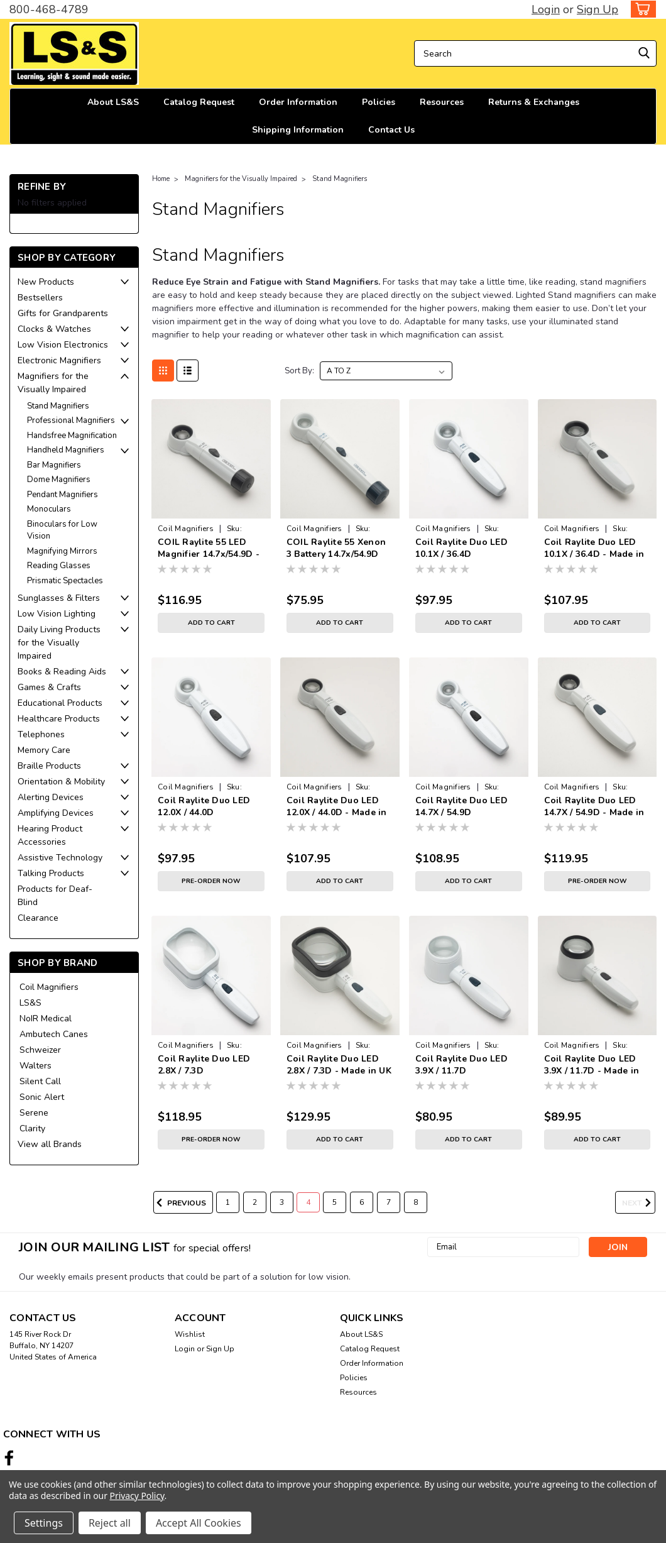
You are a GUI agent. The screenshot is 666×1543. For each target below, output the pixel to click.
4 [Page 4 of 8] (308, 1202)
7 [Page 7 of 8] (388, 1202)
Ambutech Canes (53, 1034)
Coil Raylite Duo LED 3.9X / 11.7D (461, 1065)
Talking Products (51, 873)
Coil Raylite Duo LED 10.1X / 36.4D (461, 548)
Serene (33, 1113)
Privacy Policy (137, 1496)
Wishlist (190, 1334)
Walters (35, 1066)
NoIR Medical (45, 1018)
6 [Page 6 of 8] (361, 1202)
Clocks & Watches (54, 329)
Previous (179, 1203)
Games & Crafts (49, 687)
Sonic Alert (41, 1097)
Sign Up (597, 9)
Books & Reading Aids (62, 672)
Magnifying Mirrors (62, 551)
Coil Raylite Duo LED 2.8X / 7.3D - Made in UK (339, 1065)
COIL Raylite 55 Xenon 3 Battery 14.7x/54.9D (336, 548)
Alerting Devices (51, 797)
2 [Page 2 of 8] (255, 1202)
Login (546, 9)
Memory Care (44, 750)
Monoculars (49, 509)
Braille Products (49, 766)
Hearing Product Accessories (50, 835)
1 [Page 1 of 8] (228, 1202)
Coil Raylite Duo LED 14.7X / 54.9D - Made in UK (594, 807)
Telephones (41, 734)
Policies (378, 102)
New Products (46, 282)
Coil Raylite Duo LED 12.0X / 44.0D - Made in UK (337, 807)
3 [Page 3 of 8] (282, 1202)
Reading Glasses (58, 565)
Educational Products (60, 703)
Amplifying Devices (56, 813)
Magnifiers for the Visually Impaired (53, 382)
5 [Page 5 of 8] (334, 1202)
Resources (442, 102)
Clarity (32, 1128)
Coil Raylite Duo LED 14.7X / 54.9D (461, 806)
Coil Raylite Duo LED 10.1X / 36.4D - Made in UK (594, 548)
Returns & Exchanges (533, 102)
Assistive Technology (60, 858)
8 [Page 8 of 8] (415, 1202)
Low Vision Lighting (57, 614)
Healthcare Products (59, 719)
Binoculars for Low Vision (62, 530)
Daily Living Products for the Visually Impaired (59, 642)
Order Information (298, 102)
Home (161, 179)
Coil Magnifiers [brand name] (186, 529)
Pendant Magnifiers (62, 494)
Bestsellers (40, 298)
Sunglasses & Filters (59, 598)
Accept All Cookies (198, 1523)
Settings (44, 1523)
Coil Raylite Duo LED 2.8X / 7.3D (204, 1065)
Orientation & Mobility (61, 782)
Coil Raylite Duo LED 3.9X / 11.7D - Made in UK (592, 1065)
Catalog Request (198, 102)
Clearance (38, 918)
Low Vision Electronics (63, 345)
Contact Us (391, 130)
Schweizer (40, 1050)
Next (638, 1203)
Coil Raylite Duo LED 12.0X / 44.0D (204, 806)
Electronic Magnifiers (59, 360)
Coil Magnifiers (49, 987)
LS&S (30, 1003)
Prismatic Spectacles (65, 580)
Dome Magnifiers (58, 479)
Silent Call (40, 1081)
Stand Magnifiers (58, 406)
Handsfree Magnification (72, 435)
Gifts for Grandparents (63, 313)
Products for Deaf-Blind (55, 895)
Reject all (110, 1523)
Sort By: (299, 370)
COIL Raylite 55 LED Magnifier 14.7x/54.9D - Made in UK (208, 548)
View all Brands (50, 1144)
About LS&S (113, 102)
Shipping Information (298, 130)
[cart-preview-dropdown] (641, 9)
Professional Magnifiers (71, 420)
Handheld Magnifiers (65, 450)
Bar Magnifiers (54, 465)
